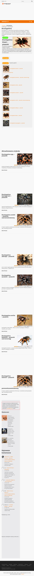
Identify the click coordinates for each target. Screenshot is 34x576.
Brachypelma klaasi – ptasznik (16, 115)
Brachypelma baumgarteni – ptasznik (17, 123)
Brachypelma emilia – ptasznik (16, 85)
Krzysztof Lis (6, 456)
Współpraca (20, 564)
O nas (30, 564)
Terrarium (4, 25)
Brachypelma (4, 170)
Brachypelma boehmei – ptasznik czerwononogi (19, 77)
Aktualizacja (4, 569)
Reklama (26, 564)
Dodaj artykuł (4, 564)
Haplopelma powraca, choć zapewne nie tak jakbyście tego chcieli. (11, 431)
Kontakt (29, 565)
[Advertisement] (21, 11)
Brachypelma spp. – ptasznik (8, 155)
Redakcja (15, 564)
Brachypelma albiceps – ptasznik (16, 107)
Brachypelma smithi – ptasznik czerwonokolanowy (20, 100)
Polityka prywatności (21, 565)
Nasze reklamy (13, 565)
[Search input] (26, 1)
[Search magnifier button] (32, 1)
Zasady (3, 565)
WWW (8, 565)
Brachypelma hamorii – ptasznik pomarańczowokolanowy (10, 382)
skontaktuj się (9, 408)
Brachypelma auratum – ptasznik (16, 92)
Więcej (22, 574)
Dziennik (10, 564)
